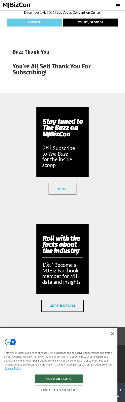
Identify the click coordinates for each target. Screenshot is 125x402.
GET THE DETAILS (62, 305)
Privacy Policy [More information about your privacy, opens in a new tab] (13, 368)
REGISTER (34, 22)
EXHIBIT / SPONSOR (91, 22)
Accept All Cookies (59, 378)
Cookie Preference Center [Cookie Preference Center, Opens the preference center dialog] (59, 389)
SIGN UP (62, 189)
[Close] (112, 333)
